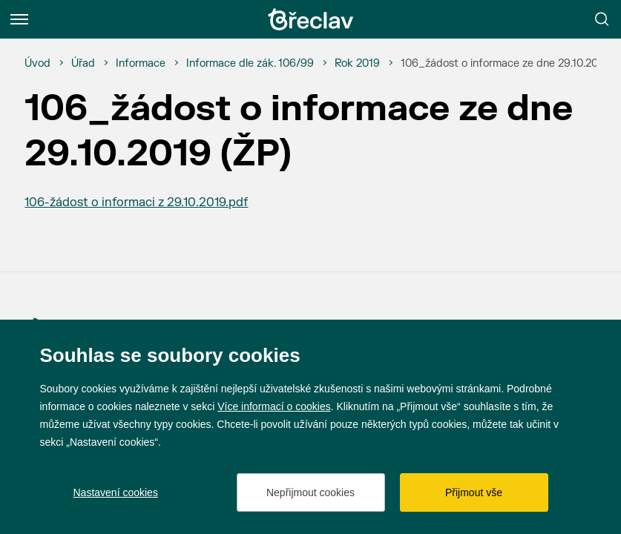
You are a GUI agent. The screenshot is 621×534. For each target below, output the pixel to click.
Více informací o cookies (274, 406)
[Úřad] (83, 63)
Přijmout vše (473, 492)
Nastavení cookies (115, 492)
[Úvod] (37, 63)
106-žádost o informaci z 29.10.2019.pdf (136, 202)
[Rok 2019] (357, 63)
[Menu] (19, 19)
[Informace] (140, 63)
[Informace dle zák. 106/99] (250, 63)
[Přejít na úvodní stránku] (311, 19)
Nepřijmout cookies (310, 492)
